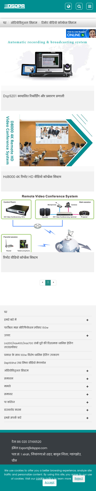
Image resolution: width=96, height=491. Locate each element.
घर (4, 23)
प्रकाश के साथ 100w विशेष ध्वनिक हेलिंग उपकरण (31, 355)
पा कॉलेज (9, 402)
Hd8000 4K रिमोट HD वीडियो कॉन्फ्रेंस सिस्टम (32, 176)
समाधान (8, 379)
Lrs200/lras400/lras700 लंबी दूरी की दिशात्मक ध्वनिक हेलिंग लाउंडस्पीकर (38, 345)
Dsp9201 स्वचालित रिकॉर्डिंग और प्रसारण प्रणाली (33, 96)
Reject (79, 479)
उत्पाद (7, 335)
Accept (49, 483)
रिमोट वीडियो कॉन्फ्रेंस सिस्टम (58, 23)
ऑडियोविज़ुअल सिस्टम (24, 23)
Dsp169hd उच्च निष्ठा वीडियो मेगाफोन (25, 363)
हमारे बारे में (10, 320)
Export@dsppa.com (33, 448)
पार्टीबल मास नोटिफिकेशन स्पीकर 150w (26, 328)
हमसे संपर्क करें (12, 418)
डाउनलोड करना (12, 410)
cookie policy (44, 479)
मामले (7, 386)
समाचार (8, 394)
